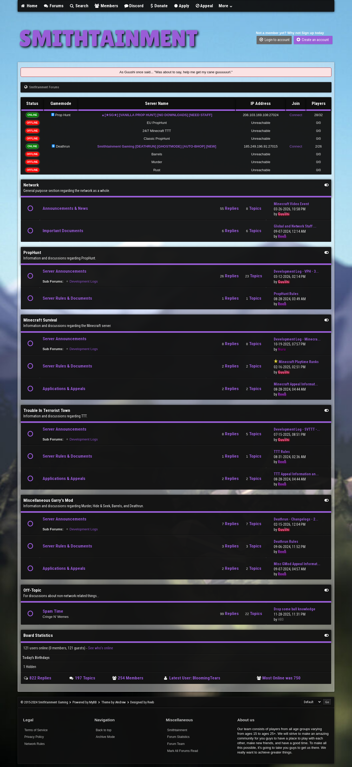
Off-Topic (32, 590)
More (226, 5)
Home (29, 5)
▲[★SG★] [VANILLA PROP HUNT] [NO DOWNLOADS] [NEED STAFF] (156, 115)
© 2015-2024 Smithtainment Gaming (44, 702)
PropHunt (32, 252)
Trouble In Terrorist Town (46, 410)
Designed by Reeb (142, 702)
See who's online (100, 648)
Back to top (103, 730)
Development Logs (84, 281)
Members (106, 5)
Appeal (204, 5)
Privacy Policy (34, 737)
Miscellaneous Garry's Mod (48, 500)
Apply (181, 5)
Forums (53, 5)
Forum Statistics (178, 737)
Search (79, 5)
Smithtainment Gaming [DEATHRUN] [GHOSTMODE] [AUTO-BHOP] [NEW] (156, 146)
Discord (134, 5)
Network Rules (34, 744)
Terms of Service (36, 730)
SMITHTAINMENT (108, 38)
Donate (158, 5)
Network (31, 185)
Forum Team (176, 744)
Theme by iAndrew (113, 702)
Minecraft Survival (40, 320)
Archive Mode (105, 737)
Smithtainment (177, 730)
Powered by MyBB (85, 702)
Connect (296, 115)
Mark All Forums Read (182, 751)
